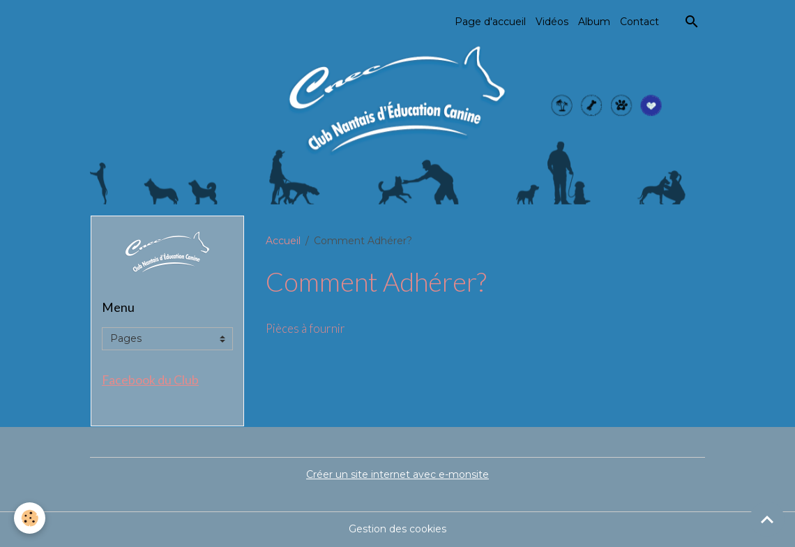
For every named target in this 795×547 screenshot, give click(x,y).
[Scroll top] (767, 519)
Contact (639, 21)
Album (594, 21)
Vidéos (552, 21)
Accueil (283, 240)
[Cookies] (29, 518)
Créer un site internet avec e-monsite (397, 474)
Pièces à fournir (305, 328)
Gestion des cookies (397, 529)
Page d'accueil (490, 21)
